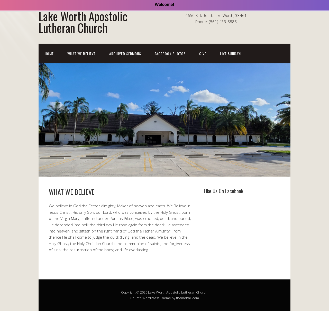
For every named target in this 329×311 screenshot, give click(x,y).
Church (136, 298)
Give (202, 53)
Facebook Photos (170, 53)
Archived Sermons (125, 53)
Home (49, 53)
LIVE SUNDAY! (230, 53)
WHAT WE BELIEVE (81, 53)
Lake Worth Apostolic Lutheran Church (83, 21)
